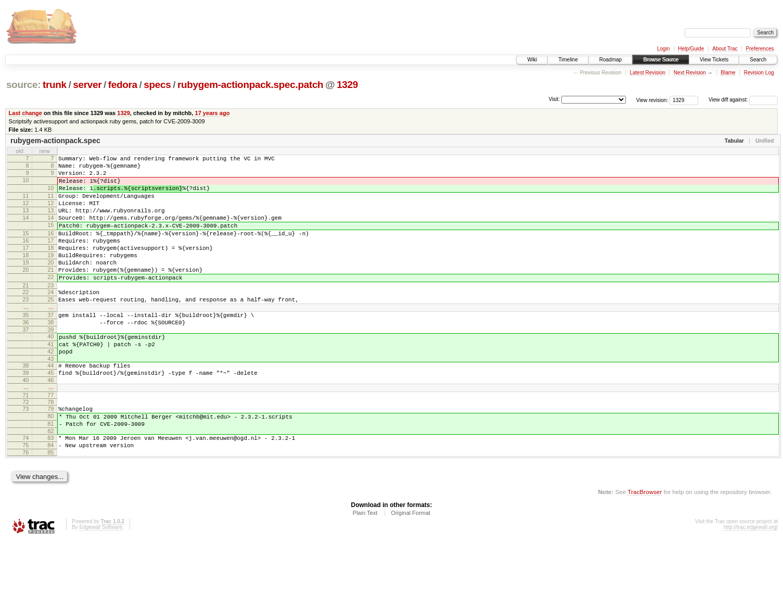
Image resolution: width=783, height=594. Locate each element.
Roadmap (610, 59)
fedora (122, 84)
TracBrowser (644, 544)
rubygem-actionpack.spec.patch (250, 84)
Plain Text (365, 566)
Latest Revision (647, 72)
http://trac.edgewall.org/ (751, 580)
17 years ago (212, 113)
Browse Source (660, 59)
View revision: (652, 100)
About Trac (724, 49)
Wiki (532, 59)
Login (663, 49)
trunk (55, 84)
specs (157, 84)
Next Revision (690, 72)
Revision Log (759, 72)
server (87, 84)
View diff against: (743, 100)
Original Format (410, 566)
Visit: (554, 99)
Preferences (760, 49)
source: (23, 84)
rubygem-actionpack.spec (55, 140)
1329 (347, 84)
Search (758, 59)
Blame (728, 72)
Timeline (567, 59)
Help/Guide (691, 49)
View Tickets (714, 59)
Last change (25, 113)
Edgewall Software (100, 580)
